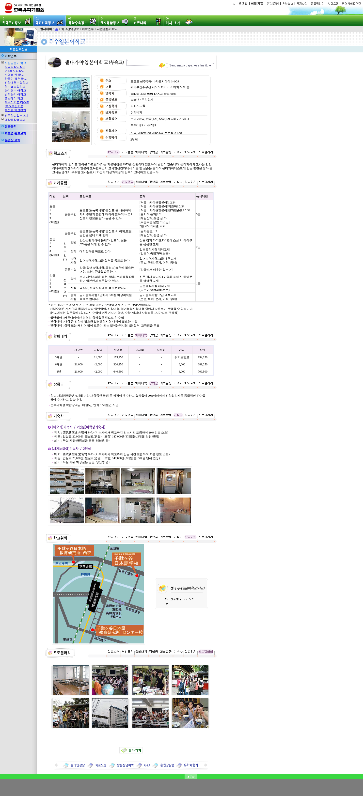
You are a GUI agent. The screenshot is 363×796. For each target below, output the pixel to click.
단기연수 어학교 (15, 90)
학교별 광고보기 (15, 133)
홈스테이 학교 (14, 98)
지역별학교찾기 (15, 67)
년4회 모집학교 (15, 71)
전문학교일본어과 (16, 115)
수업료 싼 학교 (14, 75)
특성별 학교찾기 (15, 110)
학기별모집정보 (15, 86)
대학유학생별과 (15, 120)
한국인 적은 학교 (16, 78)
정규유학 (10, 126)
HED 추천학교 (14, 106)
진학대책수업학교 (16, 82)
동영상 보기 (12, 140)
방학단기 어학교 (15, 94)
